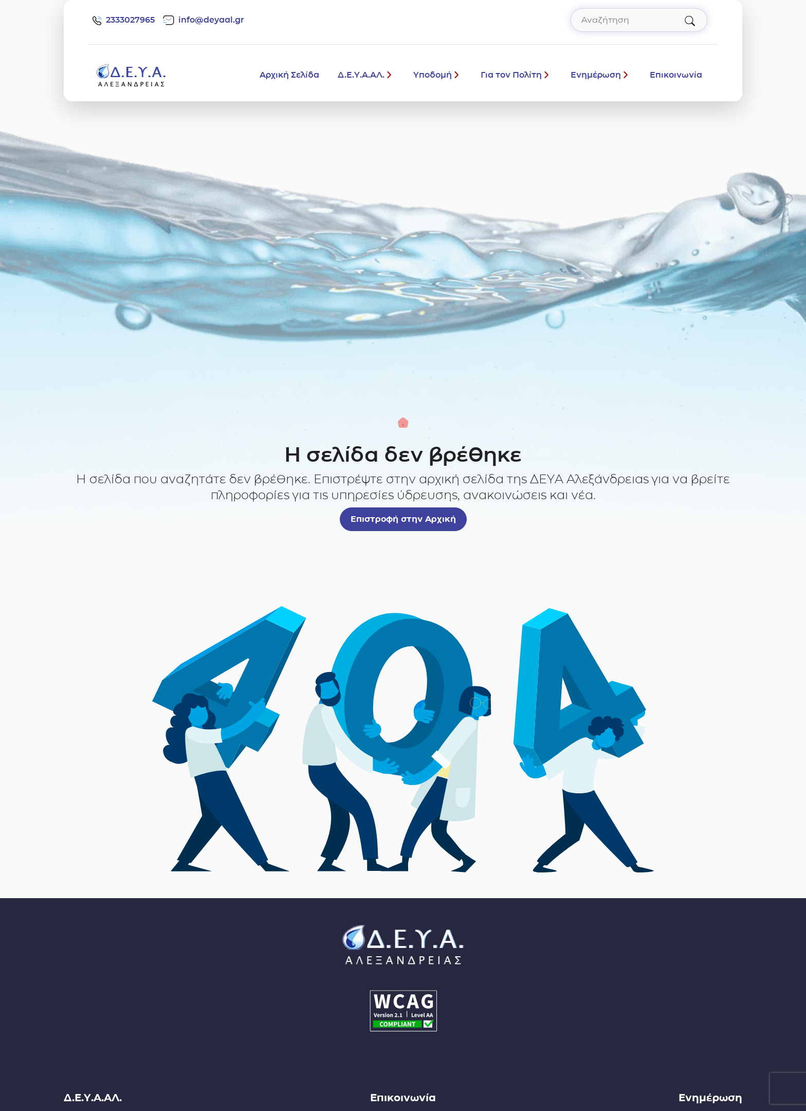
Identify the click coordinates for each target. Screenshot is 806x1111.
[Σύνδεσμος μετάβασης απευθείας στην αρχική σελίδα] (131, 74)
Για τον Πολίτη (511, 75)
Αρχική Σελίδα (289, 75)
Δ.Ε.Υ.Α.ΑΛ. (361, 75)
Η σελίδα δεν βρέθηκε (403, 454)
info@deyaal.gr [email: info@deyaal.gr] (203, 20)
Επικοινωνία (676, 75)
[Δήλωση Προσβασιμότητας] (403, 1011)
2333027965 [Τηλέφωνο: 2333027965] (124, 20)
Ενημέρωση (596, 75)
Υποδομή (432, 75)
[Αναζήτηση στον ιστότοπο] (639, 20)
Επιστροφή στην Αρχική (403, 519)
